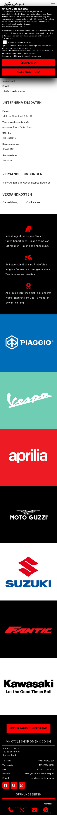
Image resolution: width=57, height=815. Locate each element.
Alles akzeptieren (28, 71)
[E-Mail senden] (34, 810)
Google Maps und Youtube (19, 43)
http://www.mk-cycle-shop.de (40, 774)
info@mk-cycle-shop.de (14, 91)
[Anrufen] (11, 810)
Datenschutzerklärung (15, 26)
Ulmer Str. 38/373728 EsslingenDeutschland (11, 751)
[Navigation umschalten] (53, 5)
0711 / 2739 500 (46, 761)
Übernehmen (28, 62)
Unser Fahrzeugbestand (28, 728)
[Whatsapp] (22, 810)
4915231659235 (47, 765)
